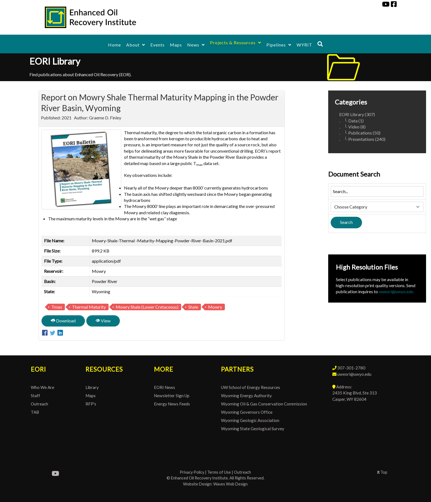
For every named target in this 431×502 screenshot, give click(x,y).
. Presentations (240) (362, 139)
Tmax (56, 306)
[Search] (320, 44)
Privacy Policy (192, 472)
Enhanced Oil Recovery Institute (199, 478)
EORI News (164, 387)
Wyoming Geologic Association (250, 420)
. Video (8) (352, 126)
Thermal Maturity (89, 306)
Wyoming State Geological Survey (252, 428)
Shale (193, 306)
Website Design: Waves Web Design (215, 484)
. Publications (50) (359, 132)
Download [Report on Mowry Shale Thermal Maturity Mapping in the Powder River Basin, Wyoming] (63, 320)
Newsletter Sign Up (171, 395)
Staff (35, 395)
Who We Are (42, 387)
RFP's (90, 403)
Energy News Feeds (172, 403)
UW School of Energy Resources (250, 387)
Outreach (39, 403)
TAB (35, 412)
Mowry (215, 306)
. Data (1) (351, 120)
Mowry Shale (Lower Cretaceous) (147, 306)
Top (382, 472)
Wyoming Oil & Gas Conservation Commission (264, 403)
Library (92, 387)
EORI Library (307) (357, 114)
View (103, 320)
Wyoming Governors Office (246, 412)
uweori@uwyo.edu (396, 291)
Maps (90, 395)
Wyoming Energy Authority (246, 395)
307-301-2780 (351, 367)
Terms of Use (219, 472)
